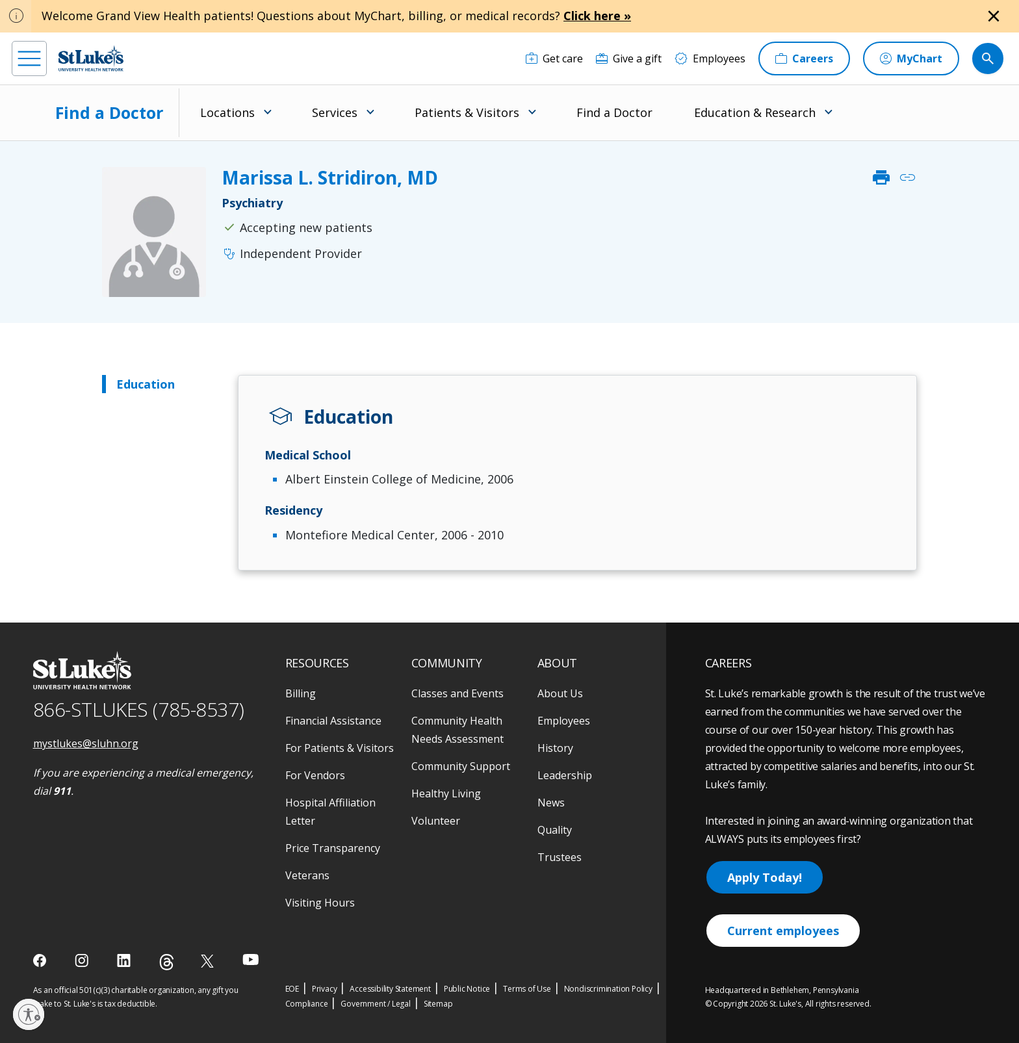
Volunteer (435, 821)
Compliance (306, 1003)
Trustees (559, 857)
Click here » (597, 15)
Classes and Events (457, 693)
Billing (300, 693)
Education (145, 384)
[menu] (29, 58)
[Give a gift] (629, 58)
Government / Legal (375, 1003)
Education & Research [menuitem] (755, 112)
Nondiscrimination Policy (608, 988)
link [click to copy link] (907, 177)
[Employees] (710, 58)
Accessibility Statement (390, 988)
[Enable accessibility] (28, 1014)
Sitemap (438, 1003)
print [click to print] (881, 177)
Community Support (460, 766)
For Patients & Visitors (339, 748)
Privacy (324, 988)
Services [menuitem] (334, 112)
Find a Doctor (109, 112)
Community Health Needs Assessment (457, 730)
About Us (560, 693)
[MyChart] (911, 58)
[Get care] (554, 58)
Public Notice (467, 988)
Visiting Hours (320, 902)
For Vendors (315, 775)
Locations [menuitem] (227, 112)
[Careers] (804, 58)
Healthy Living (446, 793)
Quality (554, 830)
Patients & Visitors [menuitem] (467, 112)
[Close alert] (994, 16)
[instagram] (83, 960)
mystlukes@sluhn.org (85, 743)
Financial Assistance (333, 721)
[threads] (167, 962)
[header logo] (90, 58)
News (551, 802)
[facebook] (41, 960)
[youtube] (250, 959)
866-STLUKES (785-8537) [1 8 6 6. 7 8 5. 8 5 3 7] (138, 709)
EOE (292, 988)
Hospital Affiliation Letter (330, 811)
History (555, 748)
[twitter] (209, 961)
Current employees (783, 930)
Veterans (307, 875)
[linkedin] (125, 960)
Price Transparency (332, 848)
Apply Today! (764, 877)
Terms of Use (527, 988)
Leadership (564, 775)
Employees (563, 721)
